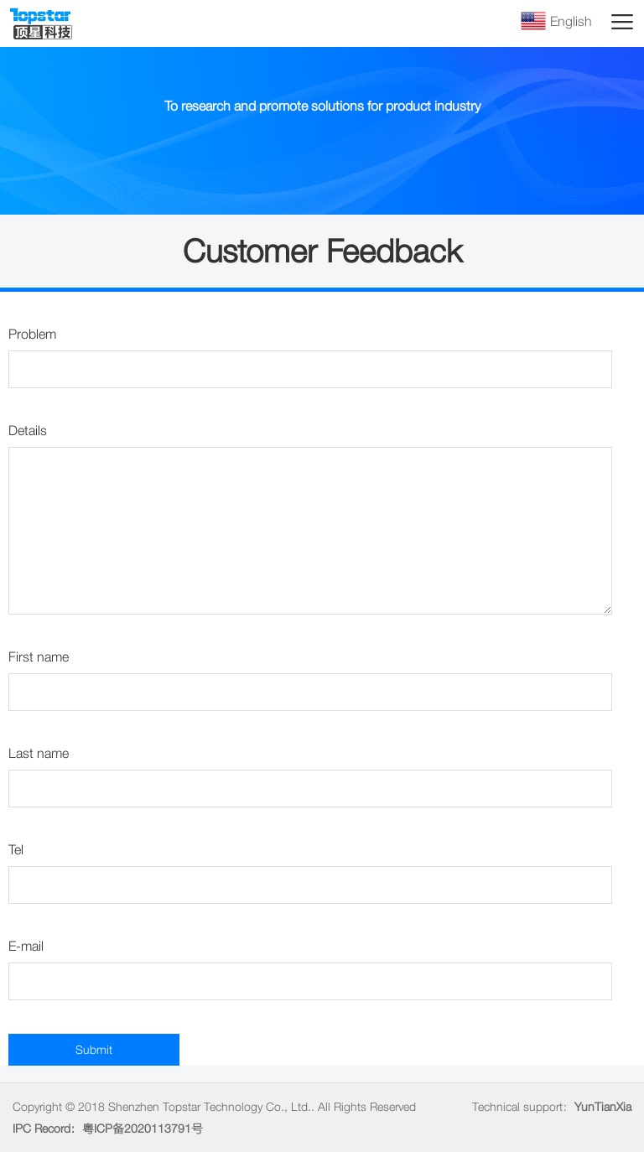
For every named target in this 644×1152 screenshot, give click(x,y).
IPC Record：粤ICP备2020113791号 (108, 1128)
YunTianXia (602, 1106)
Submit (93, 1049)
